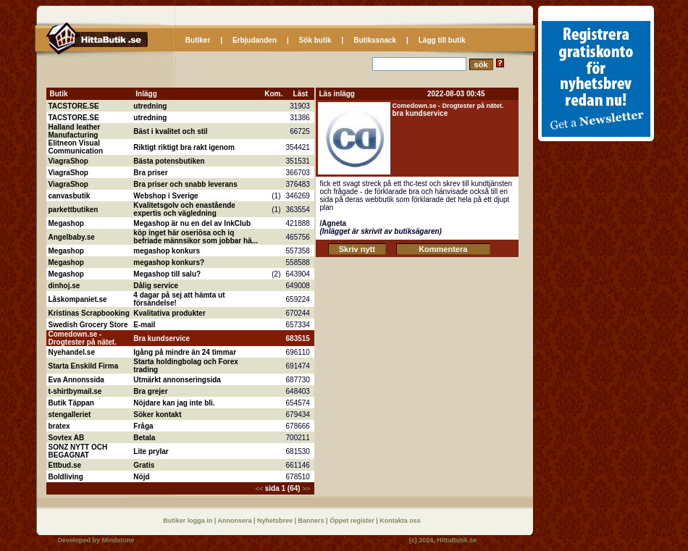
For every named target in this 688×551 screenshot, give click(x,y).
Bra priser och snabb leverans (185, 184)
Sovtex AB (67, 438)
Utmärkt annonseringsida (177, 380)
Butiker (197, 40)
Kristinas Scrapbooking (89, 313)
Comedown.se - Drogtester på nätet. (83, 338)
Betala (144, 438)
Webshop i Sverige (165, 196)
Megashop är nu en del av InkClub (192, 223)
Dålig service (155, 286)
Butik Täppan (71, 403)
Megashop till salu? (167, 274)
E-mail (144, 325)
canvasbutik (70, 196)
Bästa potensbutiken (168, 161)
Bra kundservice (161, 338)
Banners (312, 520)
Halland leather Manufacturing (75, 131)
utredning (150, 106)
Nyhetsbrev (276, 520)
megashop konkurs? (168, 262)
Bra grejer (150, 391)
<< (260, 488)
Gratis (143, 465)
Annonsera (235, 520)
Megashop (66, 223)
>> (306, 488)
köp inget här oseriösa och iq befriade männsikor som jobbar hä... (195, 237)
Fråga (143, 426)
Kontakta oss (400, 520)
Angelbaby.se (72, 237)
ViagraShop (68, 161)
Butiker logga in (188, 520)
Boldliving (66, 477)
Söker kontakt (157, 414)
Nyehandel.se (72, 352)
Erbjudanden (254, 40)
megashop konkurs (166, 251)
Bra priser (150, 173)
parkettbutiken (73, 210)
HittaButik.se (457, 540)
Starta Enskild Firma (84, 366)
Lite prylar (150, 451)
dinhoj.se (64, 286)
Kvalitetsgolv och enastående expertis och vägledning (184, 209)
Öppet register (353, 520)
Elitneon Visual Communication (76, 147)
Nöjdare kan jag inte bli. (173, 403)
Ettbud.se (65, 465)
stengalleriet (70, 414)
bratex (59, 426)
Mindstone (118, 540)
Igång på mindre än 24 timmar (184, 352)
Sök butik (315, 40)
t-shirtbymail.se (75, 391)
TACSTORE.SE (74, 106)
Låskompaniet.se (78, 299)
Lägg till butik (442, 40)
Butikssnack (374, 40)
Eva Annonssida (76, 380)
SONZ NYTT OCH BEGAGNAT (78, 451)
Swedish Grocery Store (88, 325)
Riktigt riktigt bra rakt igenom (183, 147)
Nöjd (141, 477)
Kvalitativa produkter (169, 313)
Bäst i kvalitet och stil (170, 131)
